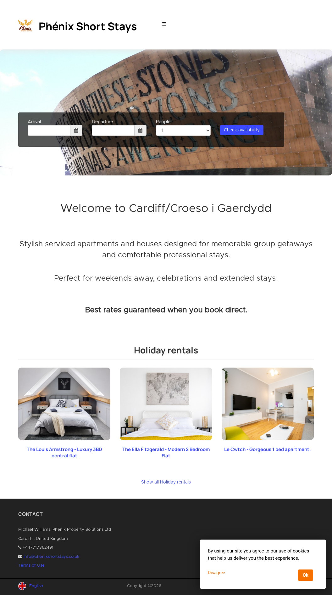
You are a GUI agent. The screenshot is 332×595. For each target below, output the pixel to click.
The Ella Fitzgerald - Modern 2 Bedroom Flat (166, 452)
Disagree (216, 572)
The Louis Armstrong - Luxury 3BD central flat (64, 452)
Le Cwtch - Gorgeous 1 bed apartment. (267, 449)
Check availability (242, 130)
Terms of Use (31, 566)
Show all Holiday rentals (166, 482)
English (36, 586)
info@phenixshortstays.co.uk (51, 557)
